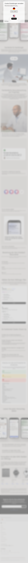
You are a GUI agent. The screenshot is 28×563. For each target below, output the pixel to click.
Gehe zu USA (14, 18)
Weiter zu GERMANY (14, 11)
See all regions (7, 21)
